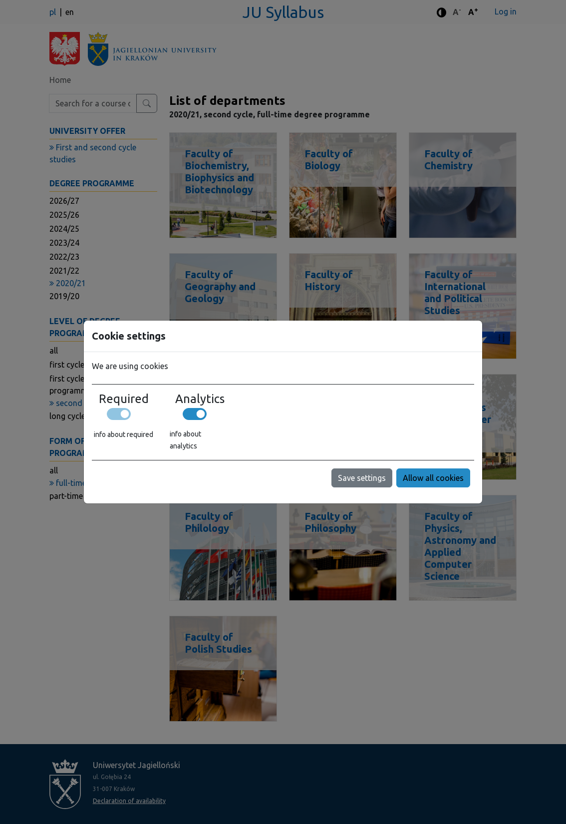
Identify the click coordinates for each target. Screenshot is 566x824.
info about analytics (185, 440)
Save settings (362, 477)
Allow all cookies (433, 477)
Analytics (200, 399)
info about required (123, 434)
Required (124, 399)
